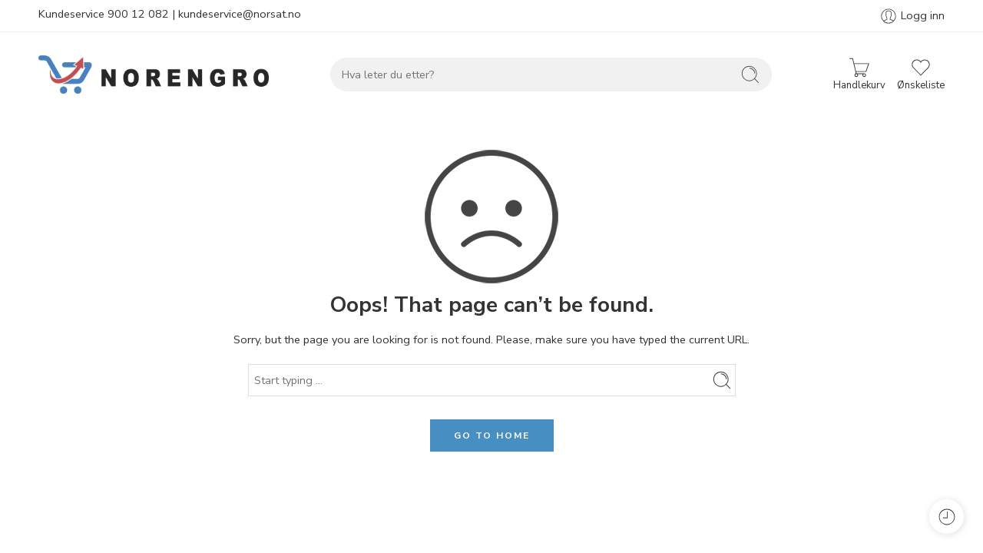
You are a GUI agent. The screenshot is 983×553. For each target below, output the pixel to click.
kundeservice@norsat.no (239, 14)
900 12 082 (138, 14)
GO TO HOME (492, 435)
